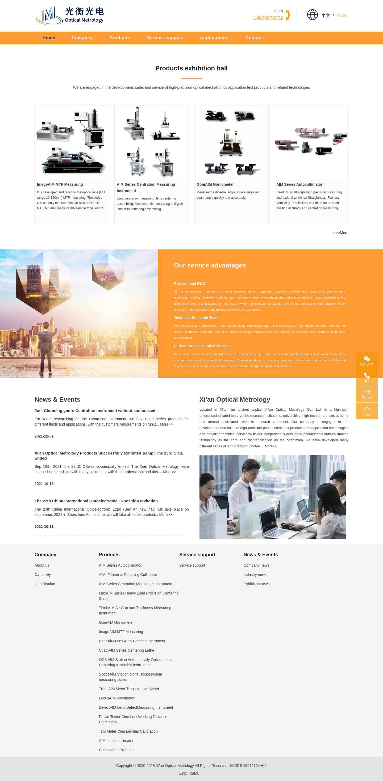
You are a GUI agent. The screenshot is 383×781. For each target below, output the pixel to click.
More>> (166, 424)
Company (82, 38)
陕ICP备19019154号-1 (248, 765)
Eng (341, 15)
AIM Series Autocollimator (299, 184)
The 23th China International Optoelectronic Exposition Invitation (96, 501)
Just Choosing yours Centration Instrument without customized (95, 410)
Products (120, 38)
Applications (214, 38)
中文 (326, 15)
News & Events (57, 399)
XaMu (194, 773)
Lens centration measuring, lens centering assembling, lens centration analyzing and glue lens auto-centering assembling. (150, 204)
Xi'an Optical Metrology (234, 399)
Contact (254, 38)
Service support (165, 38)
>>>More (341, 233)
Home (49, 38)
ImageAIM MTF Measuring (60, 184)
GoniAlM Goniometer (215, 184)
